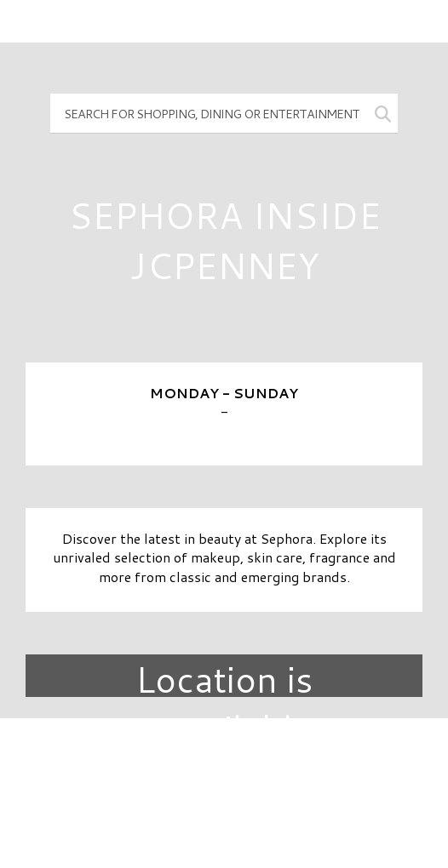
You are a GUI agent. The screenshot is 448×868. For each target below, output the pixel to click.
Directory (224, 759)
